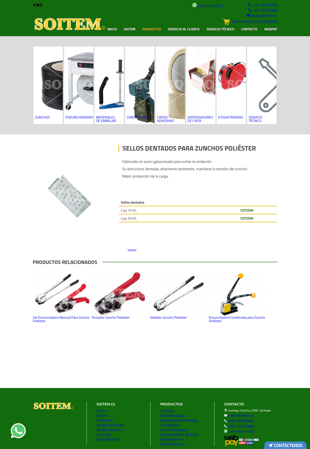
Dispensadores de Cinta (200, 69)
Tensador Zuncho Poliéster (119, 281)
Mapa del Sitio (106, 416)
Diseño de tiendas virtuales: (145, 440)
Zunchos (43, 68)
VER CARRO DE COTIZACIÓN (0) (246, 24)
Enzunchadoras (79, 68)
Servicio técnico (220, 29)
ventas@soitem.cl (259, 16)
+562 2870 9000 (261, 5)
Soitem (130, 29)
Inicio (112, 29)
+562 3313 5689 (261, 10)
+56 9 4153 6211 (198, 6)
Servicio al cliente (184, 29)
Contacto (249, 29)
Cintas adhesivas (166, 69)
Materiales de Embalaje (108, 69)
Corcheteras (137, 68)
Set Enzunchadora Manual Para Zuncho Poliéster (61, 284)
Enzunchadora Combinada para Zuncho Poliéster (242, 284)
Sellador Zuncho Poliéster (180, 281)
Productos (151, 29)
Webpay (270, 29)
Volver (134, 205)
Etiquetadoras (231, 68)
